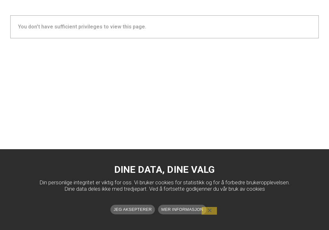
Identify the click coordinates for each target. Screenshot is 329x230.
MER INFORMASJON (182, 209)
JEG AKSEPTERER (133, 209)
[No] (209, 211)
